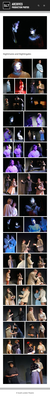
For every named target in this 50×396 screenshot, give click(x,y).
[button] (38, 5)
